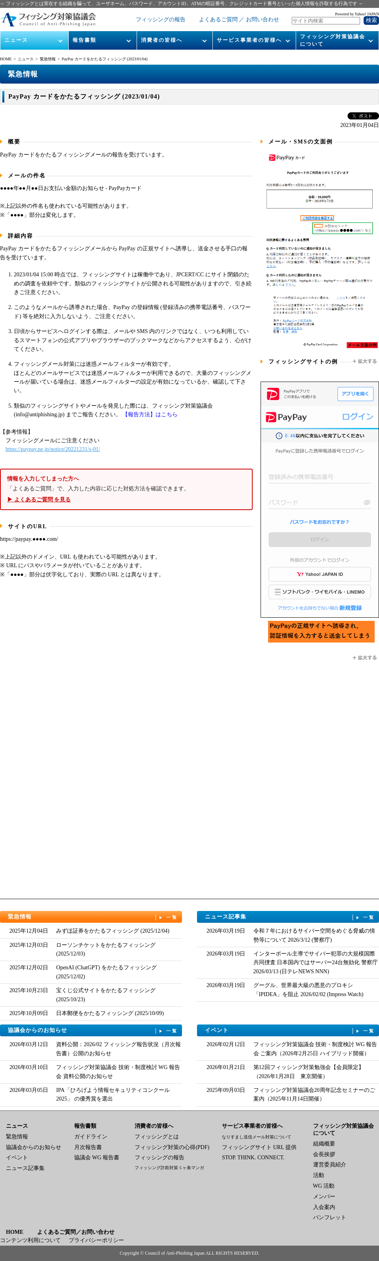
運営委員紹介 (329, 1165)
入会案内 (324, 1207)
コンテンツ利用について (30, 1240)
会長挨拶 (324, 1154)
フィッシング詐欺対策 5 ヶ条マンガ (169, 1167)
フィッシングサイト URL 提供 (259, 1147)
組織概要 (324, 1144)
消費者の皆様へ (161, 40)
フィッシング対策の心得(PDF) (172, 1147)
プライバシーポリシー (96, 1240)
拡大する (365, 361)
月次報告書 (88, 1147)
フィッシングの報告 (161, 19)
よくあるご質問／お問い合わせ (75, 1232)
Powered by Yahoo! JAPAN (357, 14)
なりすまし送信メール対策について (256, 1136)
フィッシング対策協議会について (332, 40)
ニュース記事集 (290, 917)
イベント (290, 1030)
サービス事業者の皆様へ (249, 40)
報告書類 (84, 40)
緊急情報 (48, 59)
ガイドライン (90, 1137)
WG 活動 (324, 1186)
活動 (318, 1175)
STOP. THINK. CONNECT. (253, 1157)
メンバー (324, 1197)
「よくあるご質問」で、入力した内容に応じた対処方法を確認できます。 (126, 489)
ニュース (16, 40)
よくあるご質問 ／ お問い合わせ (239, 19)
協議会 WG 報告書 (96, 1157)
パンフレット (329, 1217)
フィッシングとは (157, 1137)
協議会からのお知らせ (93, 1030)
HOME (5, 59)
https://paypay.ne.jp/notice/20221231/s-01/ (53, 449)
